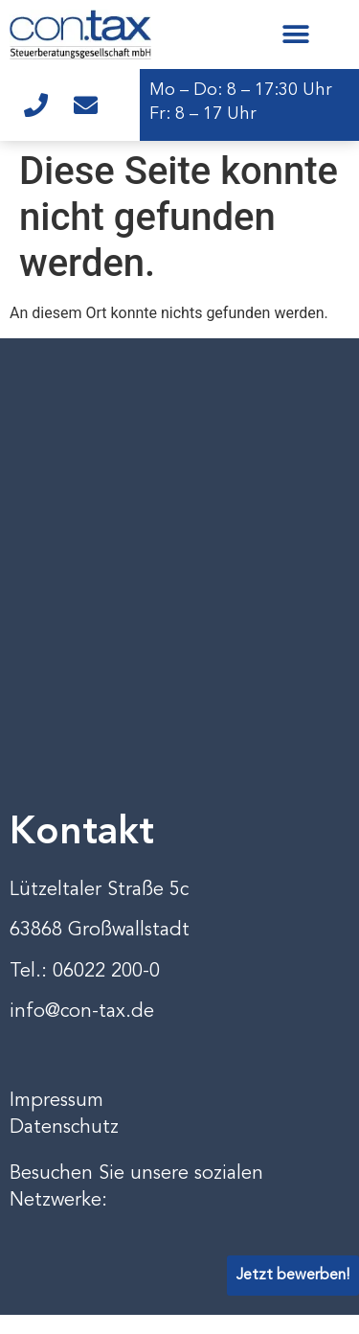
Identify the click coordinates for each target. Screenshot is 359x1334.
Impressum (56, 1101)
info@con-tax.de (82, 1012)
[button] (295, 34)
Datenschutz (64, 1128)
